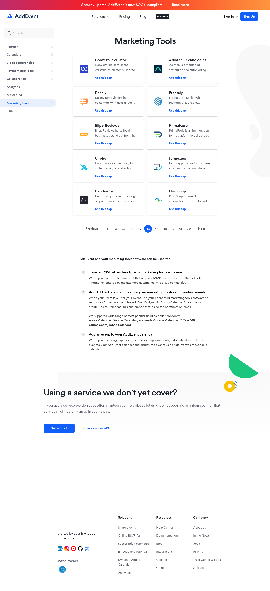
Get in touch (59, 428)
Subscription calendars (133, 543)
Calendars (14, 54)
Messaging (14, 95)
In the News (201, 535)
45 (165, 229)
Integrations (164, 551)
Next (201, 229)
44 (157, 229)
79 (189, 229)
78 (180, 229)
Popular (12, 46)
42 (140, 229)
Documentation (167, 535)
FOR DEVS (162, 16)
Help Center (164, 527)
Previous (91, 229)
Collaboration (16, 79)
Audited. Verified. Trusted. (61, 561)
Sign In (229, 16)
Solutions (100, 16)
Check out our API (96, 428)
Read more (180, 5)
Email (10, 111)
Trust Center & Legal (207, 560)
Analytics (13, 87)
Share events (127, 527)
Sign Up (249, 16)
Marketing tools (18, 103)
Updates (161, 560)
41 (131, 229)
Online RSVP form (130, 535)
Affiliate (198, 567)
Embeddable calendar (133, 551)
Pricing (124, 16)
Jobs (196, 543)
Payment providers (20, 70)
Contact (161, 567)
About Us (199, 527)
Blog (142, 16)
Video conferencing (21, 63)
